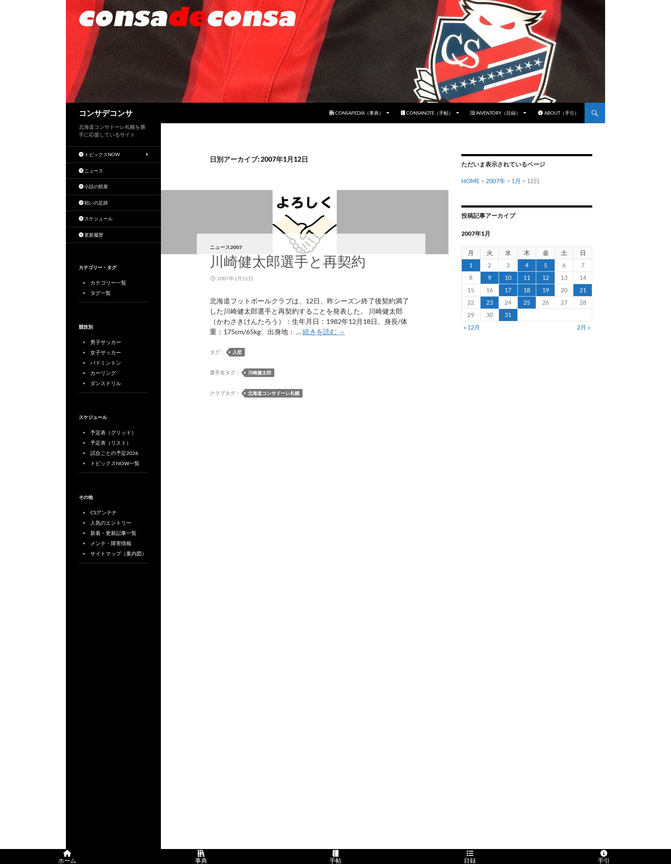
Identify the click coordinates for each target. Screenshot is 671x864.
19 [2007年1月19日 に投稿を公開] (545, 290)
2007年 (495, 180)
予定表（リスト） (110, 442)
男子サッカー (105, 342)
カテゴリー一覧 (108, 282)
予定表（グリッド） (113, 432)
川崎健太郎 (259, 372)
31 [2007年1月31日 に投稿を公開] (508, 314)
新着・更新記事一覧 (113, 533)
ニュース (91, 170)
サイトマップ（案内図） (118, 553)
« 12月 (471, 327)
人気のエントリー (110, 523)
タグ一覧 (100, 293)
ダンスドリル (105, 383)
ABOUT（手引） (558, 113)
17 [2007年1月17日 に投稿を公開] (508, 290)
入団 (237, 352)
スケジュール (96, 218)
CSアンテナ (103, 512)
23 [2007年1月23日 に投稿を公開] (489, 302)
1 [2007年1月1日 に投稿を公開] (470, 265)
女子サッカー (105, 352)
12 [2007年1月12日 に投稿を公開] (545, 277)
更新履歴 (91, 235)
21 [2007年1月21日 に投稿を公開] (582, 290)
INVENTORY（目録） (495, 113)
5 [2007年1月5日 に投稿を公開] (545, 265)
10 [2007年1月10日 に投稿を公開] (508, 277)
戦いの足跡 (93, 202)
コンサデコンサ (106, 113)
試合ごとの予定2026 (114, 453)
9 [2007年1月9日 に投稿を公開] (489, 277)
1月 (516, 180)
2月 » (583, 327)
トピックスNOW (99, 154)
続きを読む (324, 331)
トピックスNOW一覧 (115, 463)
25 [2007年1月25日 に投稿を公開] (526, 302)
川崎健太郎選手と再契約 (287, 262)
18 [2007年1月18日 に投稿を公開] (526, 290)
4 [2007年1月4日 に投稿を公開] (526, 265)
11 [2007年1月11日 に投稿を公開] (526, 277)
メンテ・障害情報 (110, 543)
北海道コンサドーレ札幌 (274, 393)
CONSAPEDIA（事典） (356, 113)
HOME (470, 180)
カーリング (103, 373)
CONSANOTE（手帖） (427, 113)
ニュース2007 (226, 247)
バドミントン (105, 362)
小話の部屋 (93, 186)
